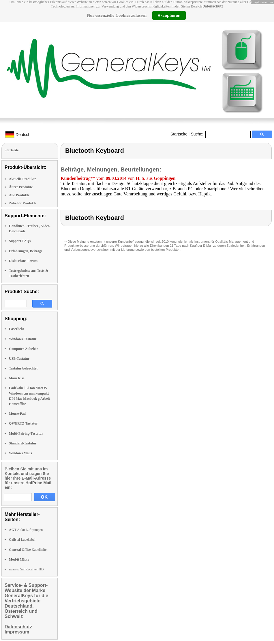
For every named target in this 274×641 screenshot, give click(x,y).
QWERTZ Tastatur (23, 423)
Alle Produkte (19, 195)
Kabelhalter (28, 550)
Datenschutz (212, 6)
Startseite (178, 134)
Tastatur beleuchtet (23, 368)
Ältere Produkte (21, 187)
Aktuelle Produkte (22, 179)
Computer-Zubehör (23, 349)
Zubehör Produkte (22, 203)
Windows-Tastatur (22, 339)
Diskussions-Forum (23, 261)
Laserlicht (16, 329)
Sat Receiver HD (26, 569)
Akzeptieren (168, 15)
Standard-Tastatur (23, 443)
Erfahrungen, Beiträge (25, 251)
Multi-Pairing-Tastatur (26, 433)
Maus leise (17, 378)
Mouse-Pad (17, 414)
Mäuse (19, 559)
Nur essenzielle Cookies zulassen (117, 15)
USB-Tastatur (19, 359)
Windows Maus (20, 453)
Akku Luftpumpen (26, 530)
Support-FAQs (20, 241)
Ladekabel (22, 540)
